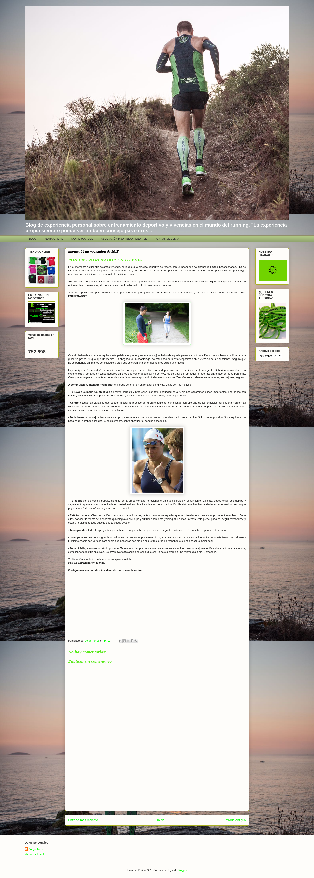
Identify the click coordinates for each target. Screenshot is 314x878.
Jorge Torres (37, 849)
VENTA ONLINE (53, 238)
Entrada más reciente (83, 820)
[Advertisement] (157, 782)
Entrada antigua (235, 820)
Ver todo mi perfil (34, 854)
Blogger (182, 870)
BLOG (32, 238)
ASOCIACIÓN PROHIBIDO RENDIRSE (124, 238)
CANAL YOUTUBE (82, 238)
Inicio (160, 820)
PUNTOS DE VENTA (167, 238)
